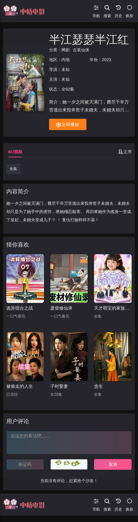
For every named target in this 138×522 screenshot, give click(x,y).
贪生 (98, 386)
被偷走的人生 (19, 386)
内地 (65, 59)
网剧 (65, 49)
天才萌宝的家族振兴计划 (113, 308)
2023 (106, 59)
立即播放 (67, 124)
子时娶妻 (59, 386)
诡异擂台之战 (19, 308)
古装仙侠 (81, 49)
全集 (13, 169)
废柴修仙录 (61, 308)
